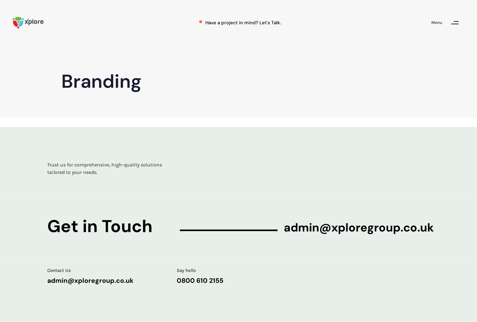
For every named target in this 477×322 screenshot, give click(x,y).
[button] (448, 22)
